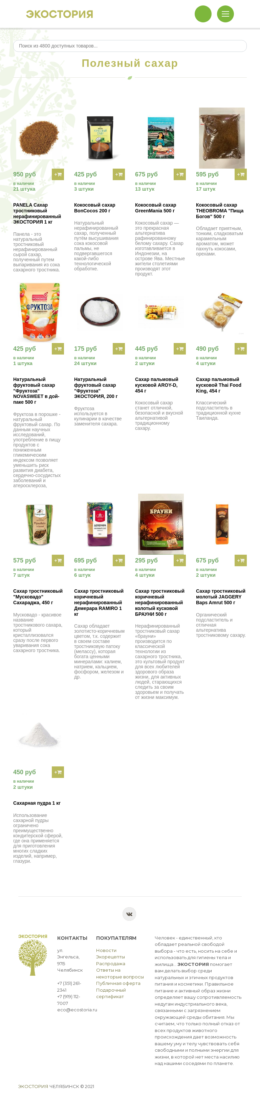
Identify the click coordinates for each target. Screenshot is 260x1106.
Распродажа (110, 963)
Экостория (33, 1086)
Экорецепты (110, 956)
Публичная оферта (118, 983)
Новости (106, 950)
